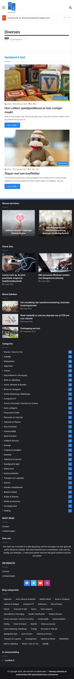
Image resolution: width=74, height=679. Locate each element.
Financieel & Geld (11, 412)
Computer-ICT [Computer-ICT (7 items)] (28, 604)
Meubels (8, 454)
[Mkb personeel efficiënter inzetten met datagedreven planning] (55, 262)
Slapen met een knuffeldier (22, 173)
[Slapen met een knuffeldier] (37, 148)
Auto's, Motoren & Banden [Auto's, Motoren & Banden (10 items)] (26, 599)
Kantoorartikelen (11, 473)
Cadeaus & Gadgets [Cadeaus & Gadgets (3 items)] (11, 604)
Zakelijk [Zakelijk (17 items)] (46, 644)
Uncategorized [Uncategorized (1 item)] (30, 639)
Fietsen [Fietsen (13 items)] (6, 609)
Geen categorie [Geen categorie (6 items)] (46, 609)
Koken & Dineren (11, 496)
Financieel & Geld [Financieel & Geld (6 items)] (20, 609)
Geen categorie (10, 408)
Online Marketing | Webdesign (17, 394)
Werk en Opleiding (12, 380)
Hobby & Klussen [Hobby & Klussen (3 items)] (55, 614)
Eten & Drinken (10, 426)
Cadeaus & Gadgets (12, 450)
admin (9, 104)
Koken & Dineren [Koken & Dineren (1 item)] (20, 624)
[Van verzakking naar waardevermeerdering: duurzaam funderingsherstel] (10, 306)
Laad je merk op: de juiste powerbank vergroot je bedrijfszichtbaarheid (14, 278)
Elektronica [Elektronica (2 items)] (42, 604)
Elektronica (9, 468)
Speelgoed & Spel (11, 464)
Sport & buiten (10, 436)
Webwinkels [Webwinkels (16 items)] (64, 639)
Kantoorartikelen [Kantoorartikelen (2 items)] (59, 619)
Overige (7, 445)
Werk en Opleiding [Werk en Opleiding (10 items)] (11, 644)
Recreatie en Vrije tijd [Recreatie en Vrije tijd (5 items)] (49, 629)
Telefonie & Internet (12, 459)
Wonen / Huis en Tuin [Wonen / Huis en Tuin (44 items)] (30, 644)
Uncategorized (10, 506)
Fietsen (7, 370)
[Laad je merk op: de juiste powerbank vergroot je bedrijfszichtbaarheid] (19, 262)
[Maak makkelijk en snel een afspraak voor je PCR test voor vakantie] (10, 319)
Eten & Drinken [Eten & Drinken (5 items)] (56, 604)
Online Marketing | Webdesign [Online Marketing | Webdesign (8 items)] (15, 629)
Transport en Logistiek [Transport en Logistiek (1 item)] (12, 639)
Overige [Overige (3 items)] (34, 629)
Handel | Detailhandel (13, 487)
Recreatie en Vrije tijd (13, 417)
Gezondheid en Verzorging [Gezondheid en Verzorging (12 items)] (14, 614)
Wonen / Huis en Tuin (13, 352)
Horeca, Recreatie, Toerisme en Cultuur (21, 403)
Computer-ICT (10, 398)
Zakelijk (7, 356)
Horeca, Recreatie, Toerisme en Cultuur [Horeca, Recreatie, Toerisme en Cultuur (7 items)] (19, 619)
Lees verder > (12, 125)
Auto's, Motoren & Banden (15, 384)
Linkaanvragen (8, 531)
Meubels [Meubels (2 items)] (33, 624)
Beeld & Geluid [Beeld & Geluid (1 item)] (45, 599)
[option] (18, 223)
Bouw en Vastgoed (12, 389)
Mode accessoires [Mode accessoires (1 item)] (48, 624)
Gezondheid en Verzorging (15, 375)
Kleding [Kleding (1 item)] (7, 624)
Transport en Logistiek (14, 478)
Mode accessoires (12, 501)
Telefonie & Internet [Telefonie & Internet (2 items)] (44, 634)
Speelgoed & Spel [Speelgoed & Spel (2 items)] (10, 634)
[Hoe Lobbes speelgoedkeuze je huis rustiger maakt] (37, 82)
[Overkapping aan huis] (10, 332)
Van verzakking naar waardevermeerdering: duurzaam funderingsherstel (55, 230)
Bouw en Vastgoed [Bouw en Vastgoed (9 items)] (62, 599)
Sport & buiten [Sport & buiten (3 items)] (26, 634)
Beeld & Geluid (10, 492)
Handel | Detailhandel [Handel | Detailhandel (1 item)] (36, 614)
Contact (5, 526)
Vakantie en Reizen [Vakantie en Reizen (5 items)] (47, 639)
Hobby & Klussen (11, 440)
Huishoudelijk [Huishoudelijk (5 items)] (43, 619)
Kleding (7, 510)
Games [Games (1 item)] (34, 609)
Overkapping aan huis (30, 328)
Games (7, 482)
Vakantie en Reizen (12, 422)
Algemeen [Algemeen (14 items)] (8, 599)
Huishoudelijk (10, 431)
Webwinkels (9, 361)
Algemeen (8, 366)
